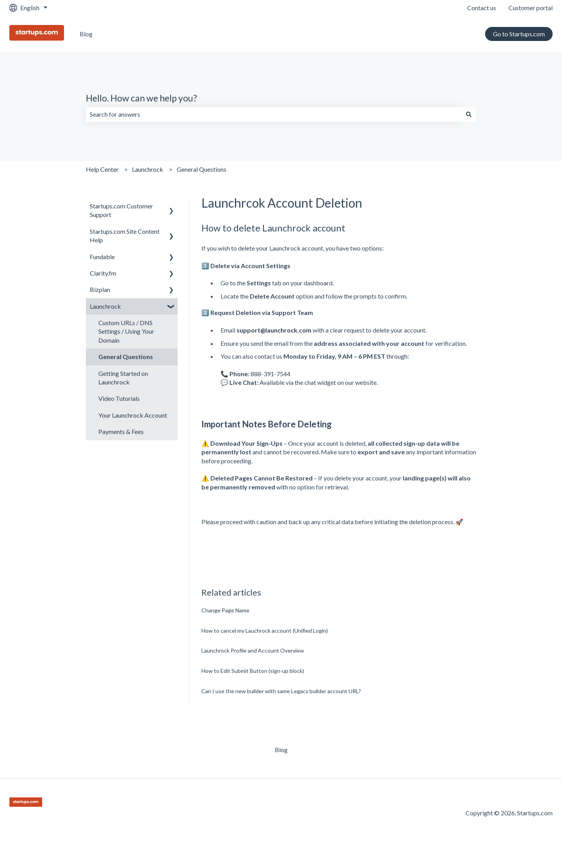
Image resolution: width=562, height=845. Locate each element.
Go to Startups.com (519, 33)
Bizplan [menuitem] (100, 289)
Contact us (481, 7)
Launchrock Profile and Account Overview (252, 650)
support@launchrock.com (274, 330)
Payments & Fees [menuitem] (121, 431)
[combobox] (273, 114)
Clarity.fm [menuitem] (103, 273)
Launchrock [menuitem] (105, 306)
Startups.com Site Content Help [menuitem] (125, 236)
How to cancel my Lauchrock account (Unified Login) (264, 630)
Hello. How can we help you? (141, 98)
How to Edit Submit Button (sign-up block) (252, 670)
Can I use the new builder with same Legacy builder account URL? (281, 691)
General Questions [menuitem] (125, 356)
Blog (86, 33)
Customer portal (531, 7)
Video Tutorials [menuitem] (119, 398)
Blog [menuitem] (281, 749)
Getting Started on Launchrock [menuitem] (123, 378)
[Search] (468, 114)
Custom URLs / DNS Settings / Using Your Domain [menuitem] (126, 331)
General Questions (201, 169)
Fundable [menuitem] (102, 256)
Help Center (102, 169)
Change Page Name (225, 610)
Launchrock (147, 169)
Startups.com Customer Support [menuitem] (121, 210)
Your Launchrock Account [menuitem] (132, 415)
